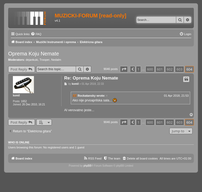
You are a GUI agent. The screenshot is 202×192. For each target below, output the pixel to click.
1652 (24, 101)
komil (16, 95)
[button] (124, 69)
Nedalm (56, 59)
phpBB (87, 165)
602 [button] (170, 69)
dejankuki (32, 59)
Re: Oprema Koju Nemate (91, 78)
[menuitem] (36, 34)
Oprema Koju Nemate (33, 54)
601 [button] (160, 69)
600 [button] (150, 69)
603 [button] (179, 69)
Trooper (44, 59)
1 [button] (138, 69)
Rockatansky (87, 95)
